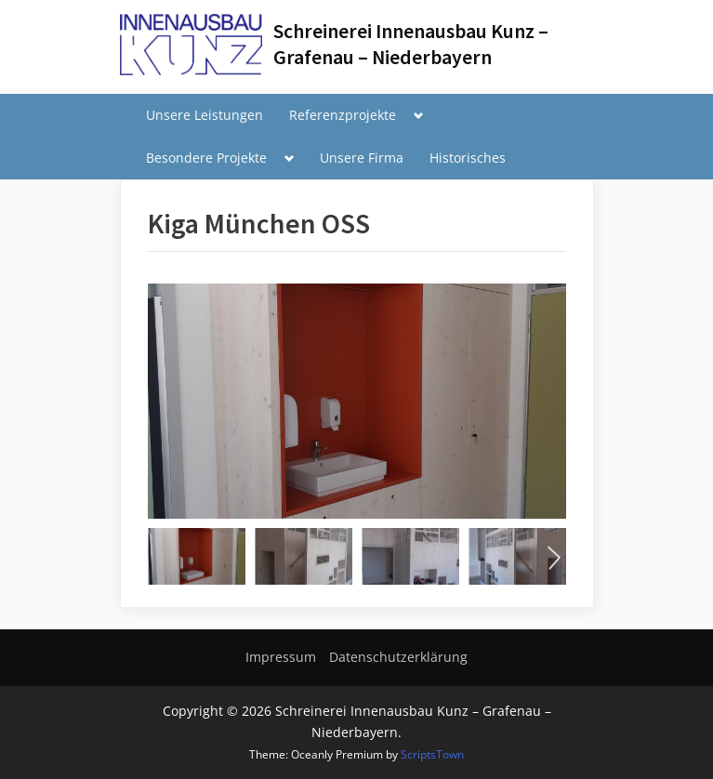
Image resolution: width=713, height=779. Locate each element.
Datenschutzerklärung (398, 657)
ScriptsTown (432, 754)
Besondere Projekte (206, 157)
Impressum (280, 657)
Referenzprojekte (342, 115)
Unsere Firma (361, 157)
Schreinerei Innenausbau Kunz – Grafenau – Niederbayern (410, 44)
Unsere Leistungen (204, 115)
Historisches (467, 157)
